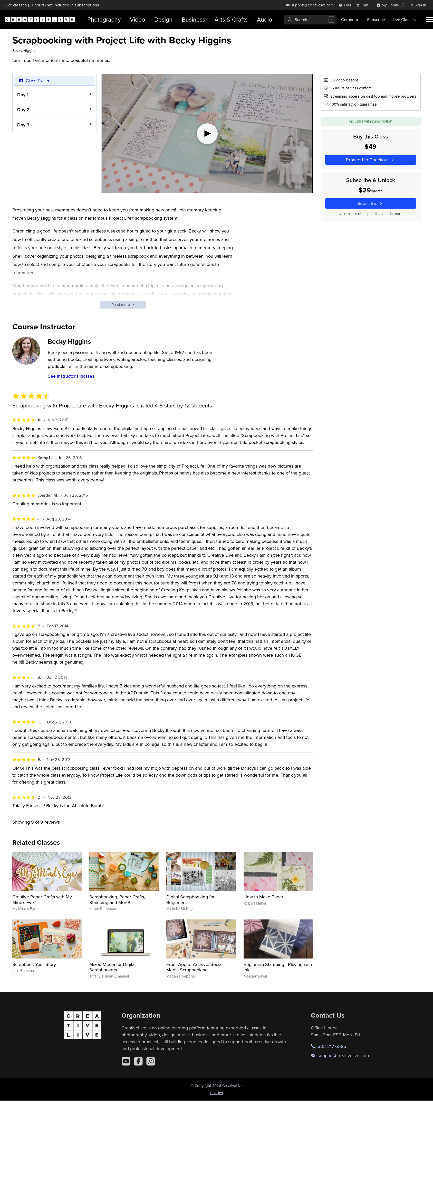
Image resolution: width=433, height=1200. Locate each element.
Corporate (350, 19)
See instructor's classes (71, 376)
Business (193, 19)
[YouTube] (126, 1061)
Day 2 (23, 109)
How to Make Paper (263, 897)
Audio (264, 19)
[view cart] (363, 5)
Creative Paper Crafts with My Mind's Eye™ (42, 900)
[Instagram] (150, 1061)
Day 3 (23, 124)
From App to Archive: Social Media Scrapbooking (194, 967)
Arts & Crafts (231, 19)
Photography (104, 19)
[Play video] (207, 133)
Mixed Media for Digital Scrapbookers (112, 967)
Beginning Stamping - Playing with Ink (278, 967)
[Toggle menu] (429, 19)
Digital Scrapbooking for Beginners (190, 900)
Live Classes (404, 19)
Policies (216, 1092)
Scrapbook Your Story (34, 964)
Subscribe (376, 19)
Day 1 (22, 94)
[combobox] (310, 19)
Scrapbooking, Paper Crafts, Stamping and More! (117, 900)
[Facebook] (138, 1061)
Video (137, 19)
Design (163, 19)
